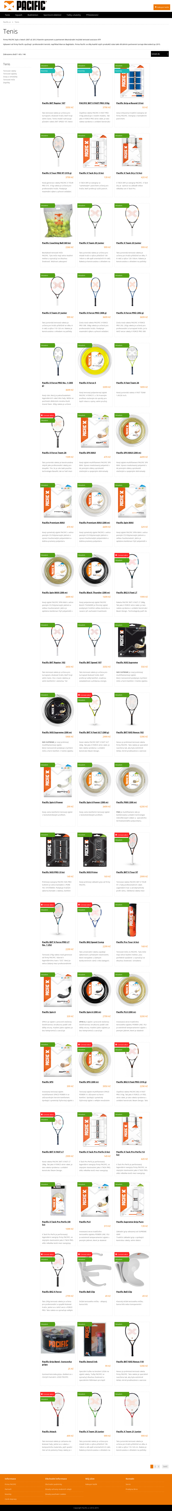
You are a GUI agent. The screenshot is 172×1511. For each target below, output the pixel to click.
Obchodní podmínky (53, 1484)
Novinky (8, 1494)
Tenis (7, 15)
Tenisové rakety (9, 71)
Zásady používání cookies (55, 1494)
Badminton (33, 15)
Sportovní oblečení (52, 15)
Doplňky (6, 82)
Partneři (8, 1489)
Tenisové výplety (10, 74)
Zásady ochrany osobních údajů (58, 1489)
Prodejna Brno (132, 1489)
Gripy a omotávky (10, 76)
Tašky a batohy (74, 15)
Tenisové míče (9, 79)
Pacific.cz (7, 22)
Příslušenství (92, 15)
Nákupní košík (162, 7)
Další (165, 1466)
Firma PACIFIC (10, 1484)
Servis (128, 1484)
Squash (18, 15)
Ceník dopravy (11, 1499)
